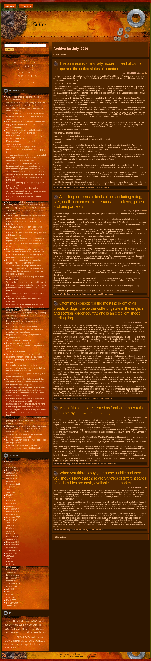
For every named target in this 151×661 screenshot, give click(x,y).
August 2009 (11, 553)
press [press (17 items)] (41, 637)
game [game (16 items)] (41, 629)
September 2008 (13, 583)
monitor (81, 294)
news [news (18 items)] (20, 636)
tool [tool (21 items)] (32, 644)
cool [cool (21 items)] (7, 628)
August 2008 (11, 586)
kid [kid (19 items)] (28, 632)
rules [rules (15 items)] (23, 641)
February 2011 (12, 503)
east (73, 187)
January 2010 (12, 539)
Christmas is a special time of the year (22, 445)
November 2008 (12, 578)
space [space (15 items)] (42, 641)
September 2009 (13, 550)
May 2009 (10, 561)
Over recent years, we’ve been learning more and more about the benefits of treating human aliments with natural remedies (25, 307)
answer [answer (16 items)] (28, 621)
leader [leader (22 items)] (38, 632)
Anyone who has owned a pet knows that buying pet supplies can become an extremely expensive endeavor (26, 420)
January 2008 (12, 606)
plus (86, 294)
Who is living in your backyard (18, 340)
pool (77, 187)
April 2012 (10, 465)
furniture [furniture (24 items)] (31, 628)
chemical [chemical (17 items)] (13, 624)
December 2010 (12, 509)
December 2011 (12, 476)
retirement (91, 187)
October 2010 (12, 514)
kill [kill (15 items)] (32, 633)
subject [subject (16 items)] (26, 644)
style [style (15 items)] (20, 645)
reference (83, 187)
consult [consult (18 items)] (33, 624)
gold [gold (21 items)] (7, 632)
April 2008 (10, 597)
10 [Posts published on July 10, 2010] (32, 69)
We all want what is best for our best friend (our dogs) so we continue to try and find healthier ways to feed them (25, 124)
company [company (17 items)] (23, 624)
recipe (100, 464)
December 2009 (12, 542)
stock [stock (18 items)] (15, 644)
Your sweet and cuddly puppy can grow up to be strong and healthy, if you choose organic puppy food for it (26, 149)
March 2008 (11, 600)
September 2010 (13, 517)
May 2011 (10, 495)
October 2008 (12, 581)
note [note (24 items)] (26, 636)
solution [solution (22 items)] (34, 640)
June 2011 (10, 492)
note (83, 530)
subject (95, 398)
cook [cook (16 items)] (40, 625)
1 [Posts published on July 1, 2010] (25, 66)
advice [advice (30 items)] (18, 620)
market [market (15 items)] (7, 637)
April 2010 (10, 531)
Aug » (33, 83)
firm (73, 294)
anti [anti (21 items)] (34, 621)
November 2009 (12, 545)
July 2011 (10, 489)
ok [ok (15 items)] (32, 637)
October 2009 (12, 548)
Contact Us (59, 654)
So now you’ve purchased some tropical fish (24, 227)
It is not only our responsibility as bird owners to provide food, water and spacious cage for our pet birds (25, 346)
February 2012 (12, 470)
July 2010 (10, 523)
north (85, 398)
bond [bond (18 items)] (41, 621)
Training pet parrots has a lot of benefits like (24, 448)
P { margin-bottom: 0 (14, 337)
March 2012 (11, 467)
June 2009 (10, 559)
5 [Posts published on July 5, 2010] (15, 69)
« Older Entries (59, 54)
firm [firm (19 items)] (21, 628)
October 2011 (12, 481)
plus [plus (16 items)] (35, 637)
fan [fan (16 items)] (17, 629)
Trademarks (80, 654)
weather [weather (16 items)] (8, 647)
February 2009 (12, 570)
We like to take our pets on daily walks (22, 188)
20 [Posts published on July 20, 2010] (19, 76)
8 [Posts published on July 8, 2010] (25, 69)
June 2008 (10, 592)
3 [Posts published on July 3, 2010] (32, 66)
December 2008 (12, 575)
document (75, 398)
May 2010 (10, 528)
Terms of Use (70, 654)
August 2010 (11, 520)
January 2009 (12, 572)
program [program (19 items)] (9, 640)
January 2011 (12, 506)
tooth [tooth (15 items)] (38, 645)
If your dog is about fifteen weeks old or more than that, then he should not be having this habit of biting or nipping (26, 232)
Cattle (39, 24)
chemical (75, 464)
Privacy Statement (93, 654)
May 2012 (10, 462)
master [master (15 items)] (13, 637)
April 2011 (10, 498)
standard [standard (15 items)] (8, 645)
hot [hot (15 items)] (12, 633)
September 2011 (13, 484)
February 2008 (12, 603)
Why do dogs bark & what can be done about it (25, 202)
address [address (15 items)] (7, 621)
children (82, 464)
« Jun (18, 83)
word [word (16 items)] (14, 647)
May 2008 (10, 595)
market (94, 464)
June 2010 (10, 525)
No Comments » (103, 187)
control (88, 464)
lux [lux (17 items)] (44, 632)
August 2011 (11, 487)
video (99, 294)
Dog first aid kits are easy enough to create (23, 335)
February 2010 (12, 536)
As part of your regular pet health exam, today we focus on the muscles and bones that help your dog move (25, 116)
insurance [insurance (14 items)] (22, 633)
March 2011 (11, 501)
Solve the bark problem (15, 351)
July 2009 (10, 556)
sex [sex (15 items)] (26, 641)
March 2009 (11, 567)
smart (90, 398)
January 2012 (12, 473)
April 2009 (10, 564)
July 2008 (10, 589)
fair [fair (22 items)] (13, 628)
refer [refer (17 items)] (17, 640)
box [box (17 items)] (6, 624)
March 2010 (11, 534)
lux (81, 398)
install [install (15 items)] (16, 633)
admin (144, 73)
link (76, 294)
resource (92, 294)
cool (73, 530)
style (87, 530)
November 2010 (12, 512)
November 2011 (12, 478)
